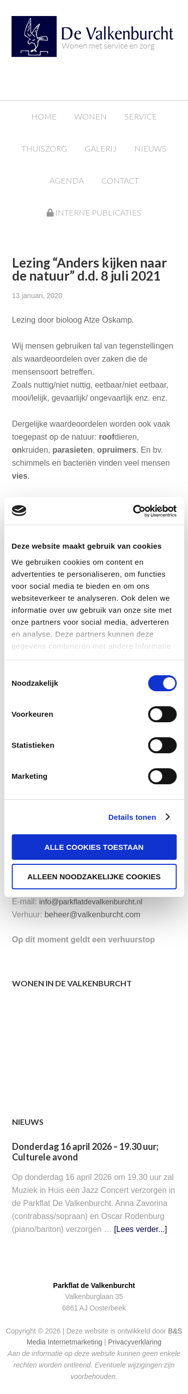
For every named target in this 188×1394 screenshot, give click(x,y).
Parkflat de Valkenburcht (104, 41)
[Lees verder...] (140, 1229)
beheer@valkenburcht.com (92, 914)
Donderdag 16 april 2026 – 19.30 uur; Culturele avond (85, 1152)
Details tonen (132, 817)
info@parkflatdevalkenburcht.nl (90, 901)
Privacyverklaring (134, 1342)
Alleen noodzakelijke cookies (94, 876)
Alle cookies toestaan (94, 847)
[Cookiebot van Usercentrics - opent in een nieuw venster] (133, 511)
